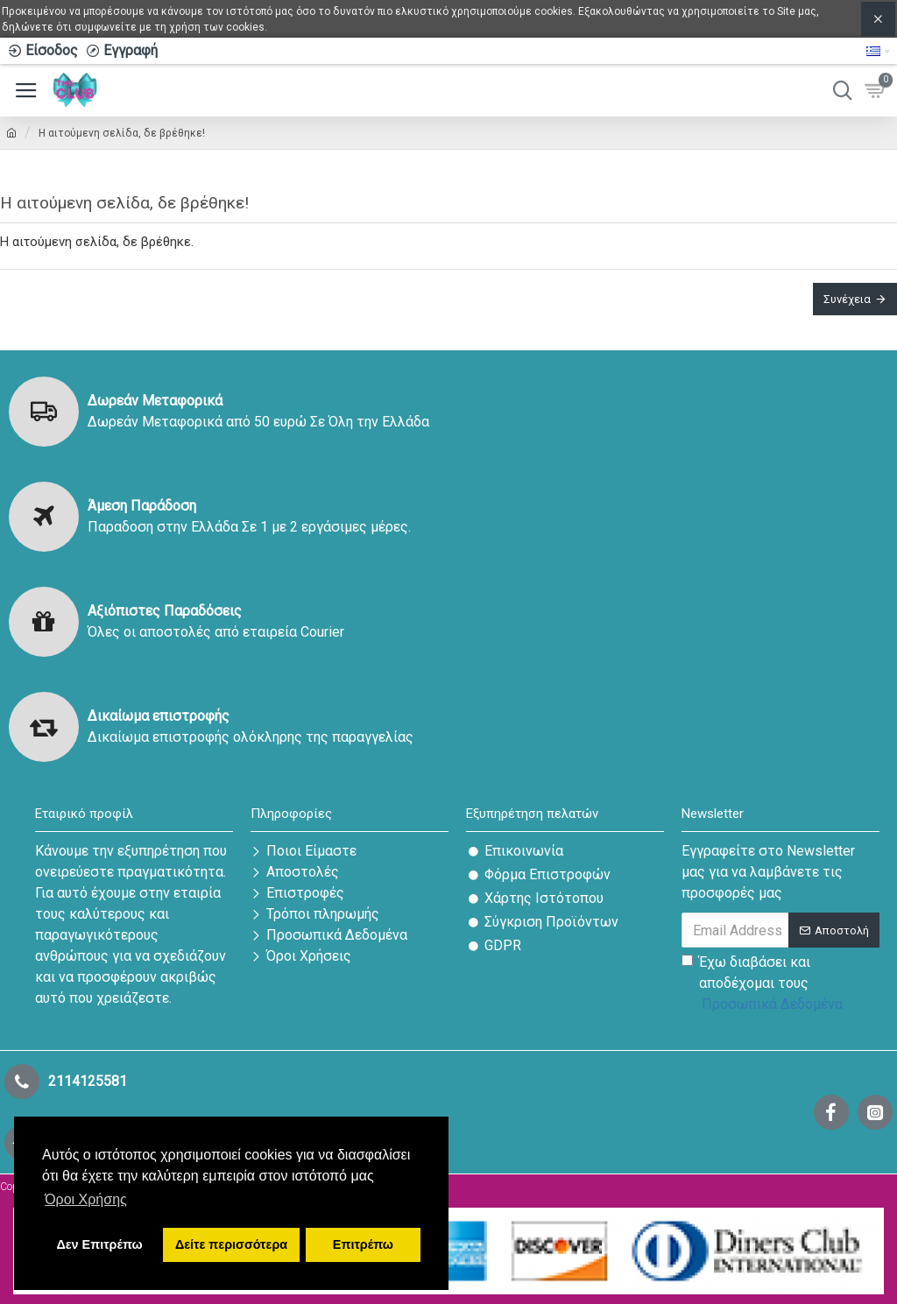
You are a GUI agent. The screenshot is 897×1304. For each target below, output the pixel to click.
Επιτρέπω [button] (363, 1244)
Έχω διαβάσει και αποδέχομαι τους (763, 985)
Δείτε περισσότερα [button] (231, 1244)
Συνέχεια (847, 299)
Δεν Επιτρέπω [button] (99, 1244)
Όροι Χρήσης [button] (86, 1199)
